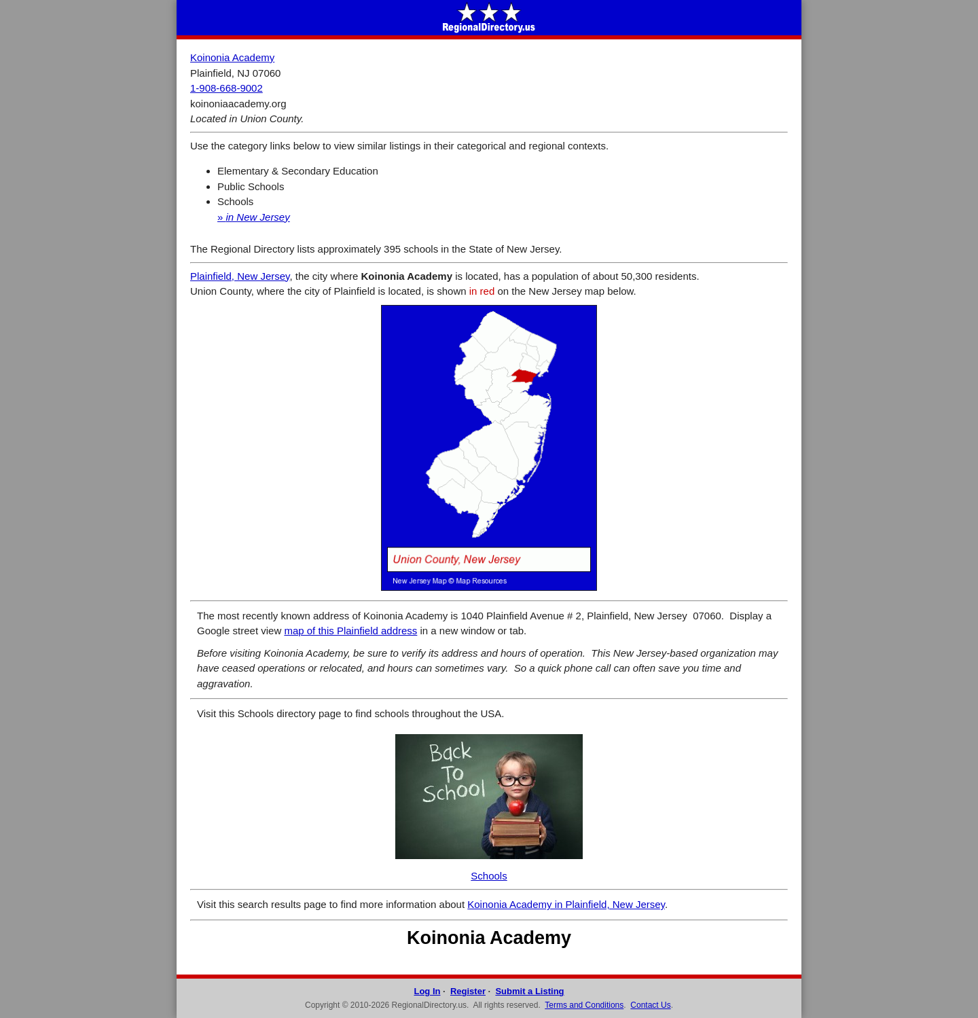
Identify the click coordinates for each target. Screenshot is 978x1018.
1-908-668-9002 (226, 88)
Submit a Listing (529, 991)
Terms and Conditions (584, 1005)
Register (468, 991)
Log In (427, 991)
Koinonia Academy (232, 57)
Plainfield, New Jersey (239, 276)
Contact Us (650, 1005)
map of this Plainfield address (350, 630)
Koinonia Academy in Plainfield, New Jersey (566, 904)
